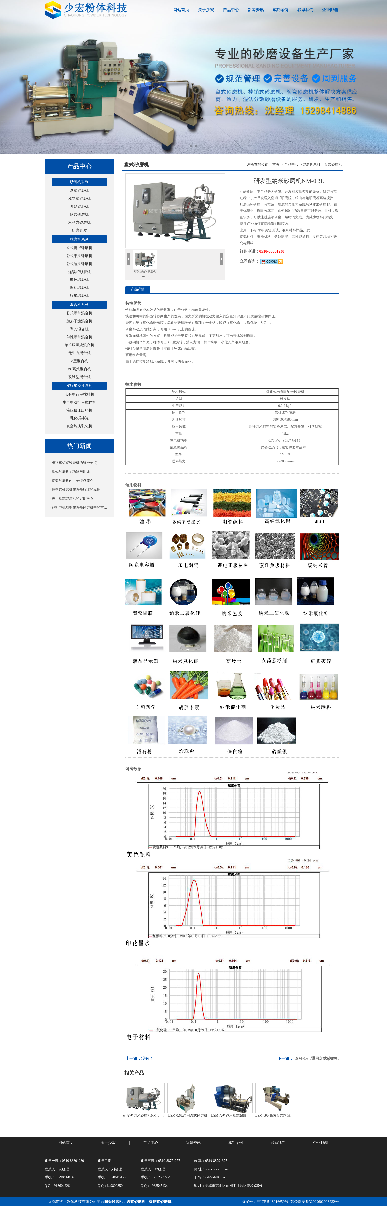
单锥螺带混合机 (79, 337)
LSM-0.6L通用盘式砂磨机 (316, 1058)
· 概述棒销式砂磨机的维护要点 (73, 463)
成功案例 (280, 10)
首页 (275, 164)
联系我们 (305, 10)
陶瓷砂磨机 (79, 206)
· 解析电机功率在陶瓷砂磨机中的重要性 (79, 507)
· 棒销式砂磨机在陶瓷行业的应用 (75, 489)
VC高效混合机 (79, 369)
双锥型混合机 (79, 377)
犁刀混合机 (79, 329)
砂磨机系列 (79, 182)
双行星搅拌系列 (79, 386)
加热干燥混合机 (79, 321)
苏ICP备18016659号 (272, 1202)
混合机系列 (79, 305)
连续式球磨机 (79, 272)
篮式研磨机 (79, 214)
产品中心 (231, 10)
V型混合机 (79, 361)
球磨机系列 (79, 239)
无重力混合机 (79, 353)
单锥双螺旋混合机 (79, 345)
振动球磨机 (79, 288)
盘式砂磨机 (79, 191)
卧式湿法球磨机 (79, 264)
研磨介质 (79, 230)
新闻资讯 (256, 10)
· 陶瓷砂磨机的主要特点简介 (71, 480)
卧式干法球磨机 (79, 256)
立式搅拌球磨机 (79, 248)
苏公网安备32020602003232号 (314, 1202)
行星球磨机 (79, 296)
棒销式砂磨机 (79, 199)
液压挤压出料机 (79, 410)
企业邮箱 (330, 10)
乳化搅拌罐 (79, 418)
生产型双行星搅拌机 (79, 402)
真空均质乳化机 (79, 426)
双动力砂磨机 (79, 222)
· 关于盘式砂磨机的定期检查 (71, 498)
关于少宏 (206, 10)
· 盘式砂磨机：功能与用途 (70, 472)
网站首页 (181, 10)
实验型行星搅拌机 (79, 394)
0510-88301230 (271, 251)
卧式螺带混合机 (79, 313)
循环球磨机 (79, 280)
